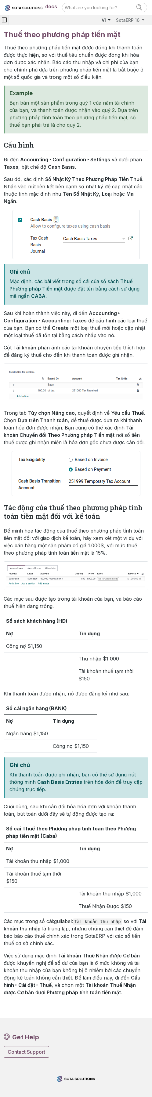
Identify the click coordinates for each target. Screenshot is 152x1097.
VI (104, 20)
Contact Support (26, 1052)
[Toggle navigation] (4, 20)
